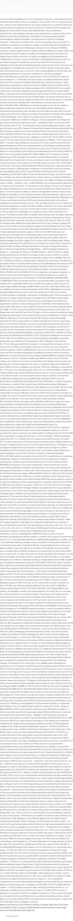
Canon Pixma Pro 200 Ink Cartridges (33, 905)
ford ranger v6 (18, 6)
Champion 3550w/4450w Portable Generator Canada (39, 908)
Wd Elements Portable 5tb (24, 910)
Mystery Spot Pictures (9, 905)
